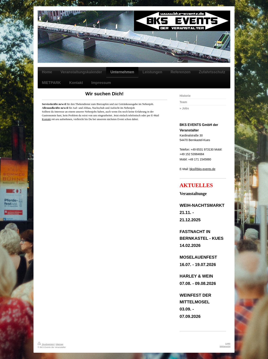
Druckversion (46, 344)
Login (227, 343)
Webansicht (225, 346)
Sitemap (59, 344)
